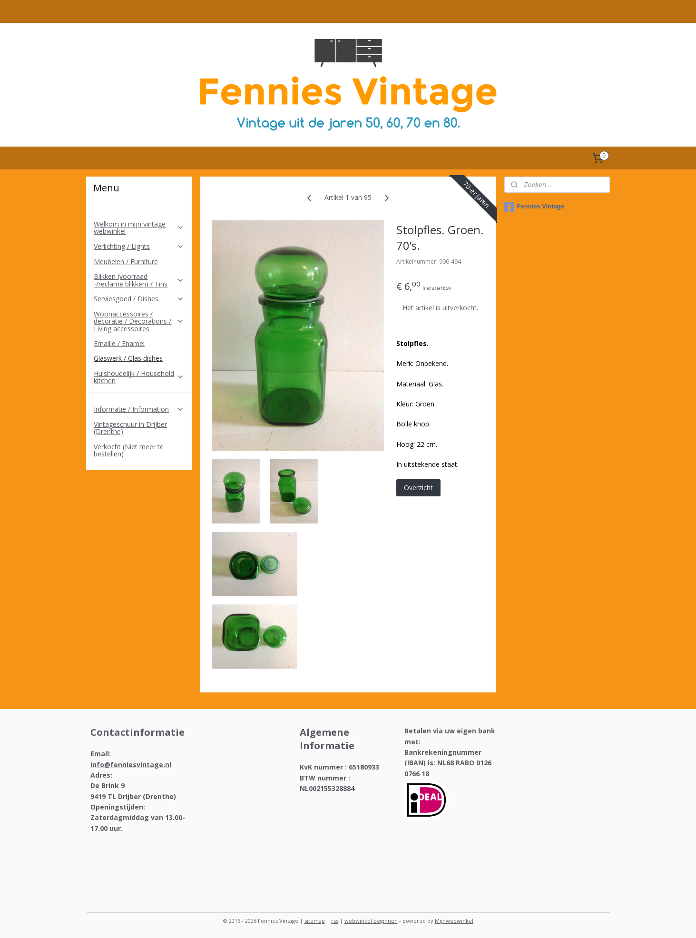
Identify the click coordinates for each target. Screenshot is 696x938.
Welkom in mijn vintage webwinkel (139, 227)
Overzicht (418, 487)
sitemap (314, 920)
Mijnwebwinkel (454, 920)
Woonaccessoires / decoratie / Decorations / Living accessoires (139, 321)
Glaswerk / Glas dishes (128, 358)
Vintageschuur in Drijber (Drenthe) (130, 428)
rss (334, 920)
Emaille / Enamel (119, 343)
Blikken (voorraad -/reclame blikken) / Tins (139, 280)
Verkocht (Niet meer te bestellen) (129, 450)
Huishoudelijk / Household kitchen (139, 377)
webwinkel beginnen (371, 920)
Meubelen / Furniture (126, 261)
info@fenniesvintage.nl (130, 764)
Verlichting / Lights (139, 246)
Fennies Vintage (534, 207)
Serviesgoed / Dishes (139, 298)
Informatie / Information (139, 409)
